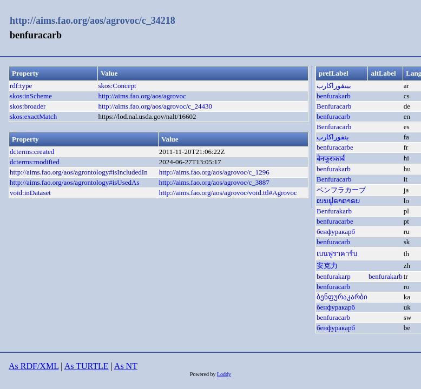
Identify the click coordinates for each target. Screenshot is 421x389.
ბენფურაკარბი (342, 297)
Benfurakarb (334, 211)
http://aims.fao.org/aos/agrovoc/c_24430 (155, 106)
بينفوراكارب (334, 86)
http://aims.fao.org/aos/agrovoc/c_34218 (92, 20)
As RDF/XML (33, 366)
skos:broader (27, 106)
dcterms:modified (35, 162)
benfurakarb (334, 96)
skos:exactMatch (33, 116)
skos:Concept (117, 86)
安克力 (327, 265)
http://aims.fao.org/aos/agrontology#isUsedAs (75, 182)
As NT (125, 366)
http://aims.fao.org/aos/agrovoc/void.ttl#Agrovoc (228, 193)
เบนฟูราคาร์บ (337, 254)
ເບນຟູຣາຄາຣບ (338, 201)
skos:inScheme (31, 96)
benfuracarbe (335, 147)
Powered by (203, 374)
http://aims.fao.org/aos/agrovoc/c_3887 (214, 182)
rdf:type (21, 86)
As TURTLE (86, 366)
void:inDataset (30, 193)
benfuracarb (333, 116)
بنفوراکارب (333, 137)
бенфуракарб (336, 231)
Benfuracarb (334, 106)
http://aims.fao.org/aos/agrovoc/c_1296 (214, 172)
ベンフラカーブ (341, 190)
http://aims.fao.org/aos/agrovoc (142, 96)
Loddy (224, 374)
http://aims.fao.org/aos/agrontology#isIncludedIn (79, 172)
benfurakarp (334, 276)
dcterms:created (32, 151)
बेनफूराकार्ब (331, 159)
